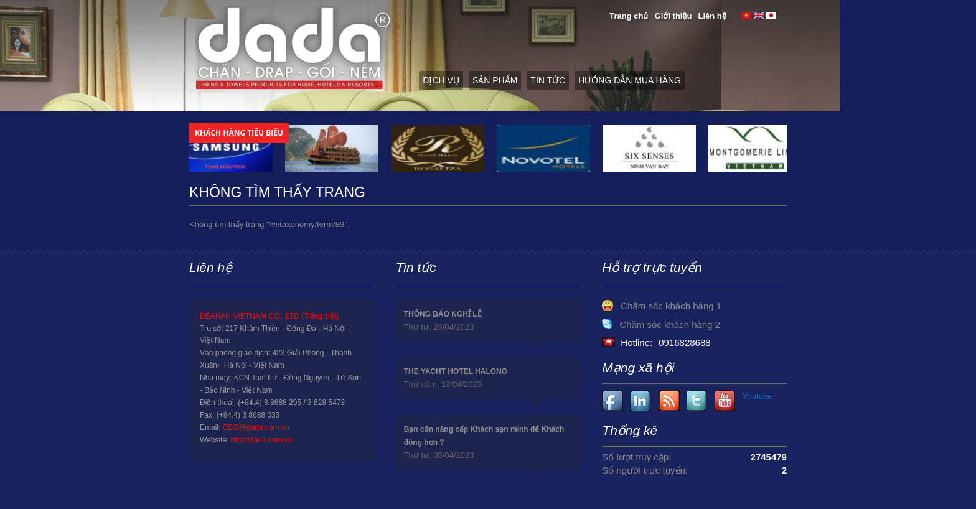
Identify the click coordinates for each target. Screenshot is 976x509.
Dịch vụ (441, 80)
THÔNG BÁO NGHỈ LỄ (443, 314)
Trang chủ (628, 16)
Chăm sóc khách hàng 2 (669, 324)
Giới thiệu (673, 16)
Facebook (613, 401)
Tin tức (547, 80)
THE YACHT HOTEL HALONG (455, 371)
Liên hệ (712, 16)
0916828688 (684, 342)
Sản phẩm (494, 80)
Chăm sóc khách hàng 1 (671, 306)
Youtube (641, 401)
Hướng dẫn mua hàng (629, 80)
